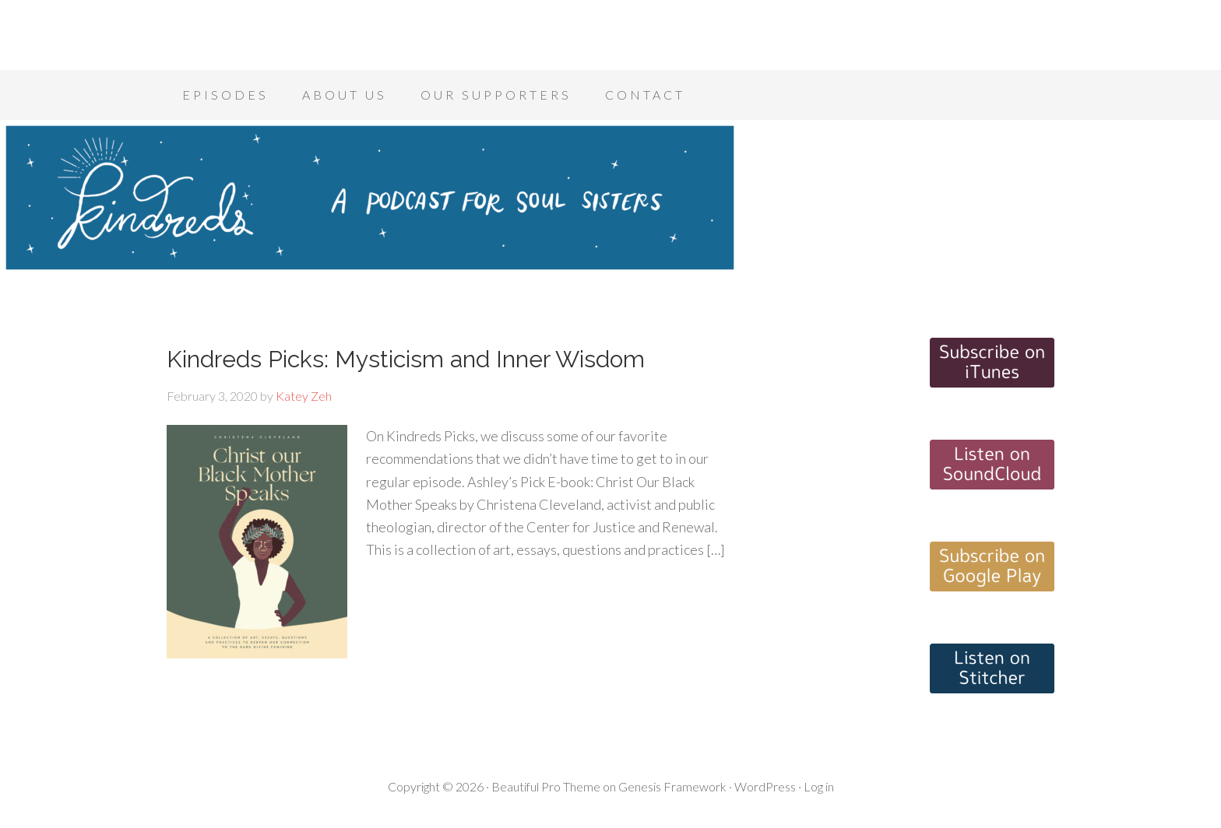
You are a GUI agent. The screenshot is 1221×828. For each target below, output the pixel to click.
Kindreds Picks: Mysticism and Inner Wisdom (406, 359)
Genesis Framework (672, 786)
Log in (819, 786)
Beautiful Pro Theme (545, 786)
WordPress (765, 786)
